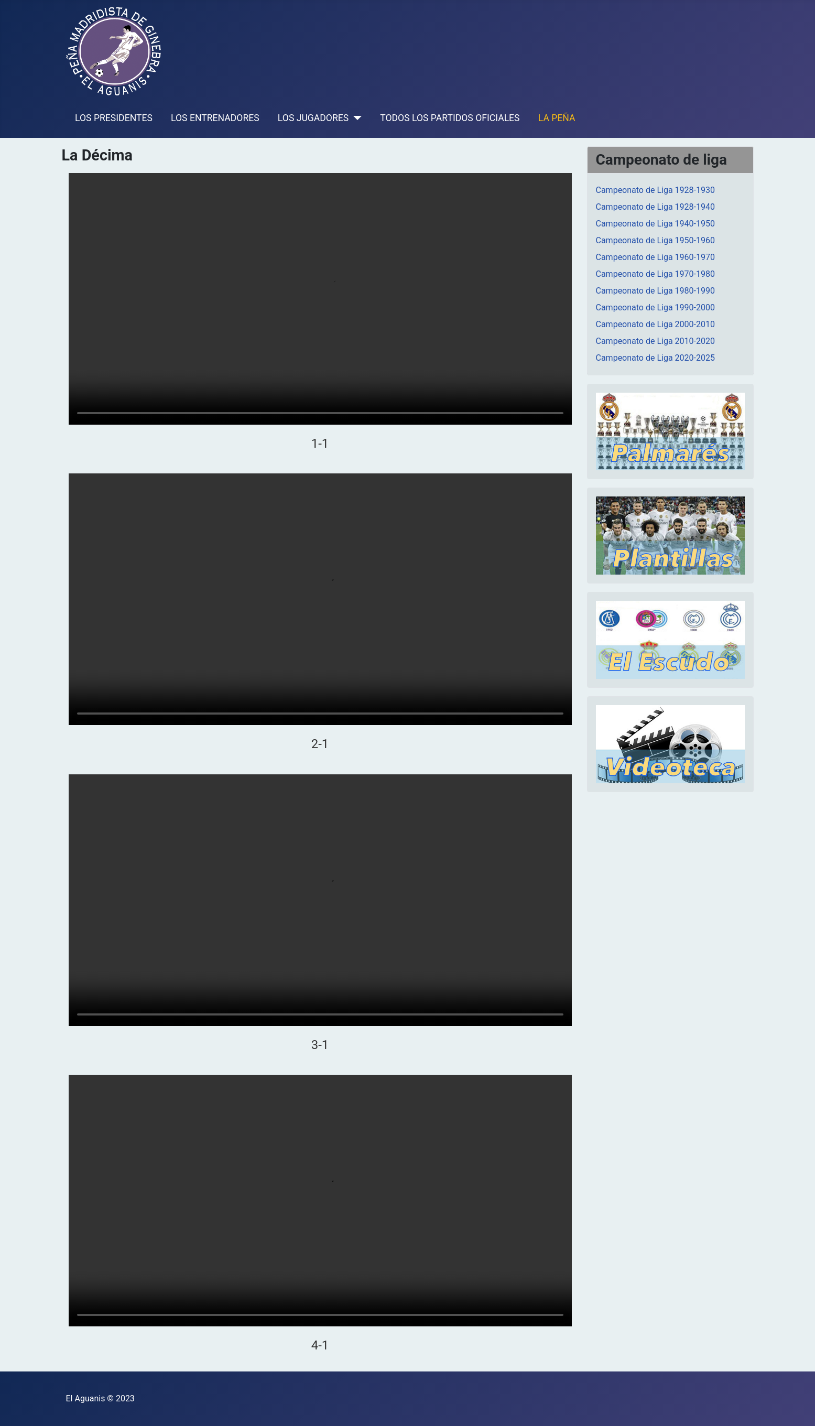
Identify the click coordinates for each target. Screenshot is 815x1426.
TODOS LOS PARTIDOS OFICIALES (449, 118)
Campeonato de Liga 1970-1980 (655, 274)
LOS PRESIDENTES (114, 118)
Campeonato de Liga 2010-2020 (655, 341)
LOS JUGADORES (313, 118)
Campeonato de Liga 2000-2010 (655, 324)
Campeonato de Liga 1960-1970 (655, 257)
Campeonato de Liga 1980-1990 (655, 291)
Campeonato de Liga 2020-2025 (655, 358)
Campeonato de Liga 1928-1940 (655, 207)
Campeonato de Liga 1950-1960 (655, 240)
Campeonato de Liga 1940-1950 (655, 224)
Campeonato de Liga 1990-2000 (655, 307)
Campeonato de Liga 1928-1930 (655, 190)
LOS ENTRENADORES (215, 118)
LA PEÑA (556, 118)
